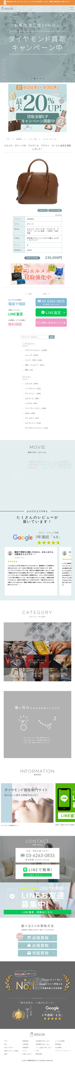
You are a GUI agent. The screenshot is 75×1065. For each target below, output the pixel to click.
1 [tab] (32, 79)
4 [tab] (40, 79)
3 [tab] (37, 79)
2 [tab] (35, 79)
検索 (51, 337)
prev (30, 294)
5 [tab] (43, 79)
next (45, 294)
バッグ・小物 (55, 210)
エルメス (43, 210)
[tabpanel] (37, 41)
